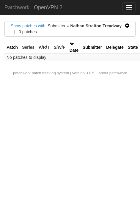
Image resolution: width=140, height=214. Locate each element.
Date (74, 50)
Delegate (114, 47)
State (133, 47)
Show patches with (28, 25)
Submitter (92, 47)
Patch (12, 47)
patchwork (22, 73)
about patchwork (113, 73)
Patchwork (16, 7)
